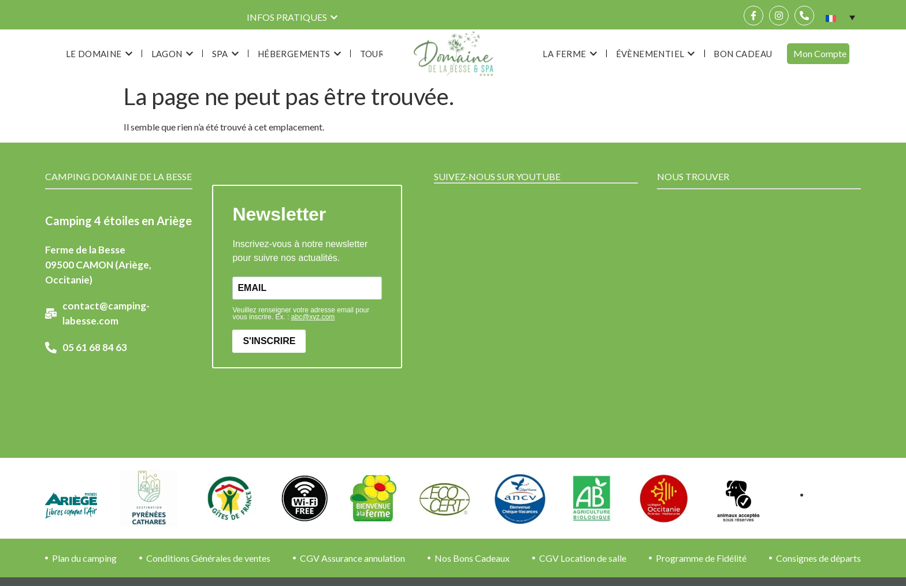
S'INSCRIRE (269, 341)
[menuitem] (840, 17)
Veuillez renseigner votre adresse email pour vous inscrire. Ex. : (300, 313)
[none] (840, 17)
